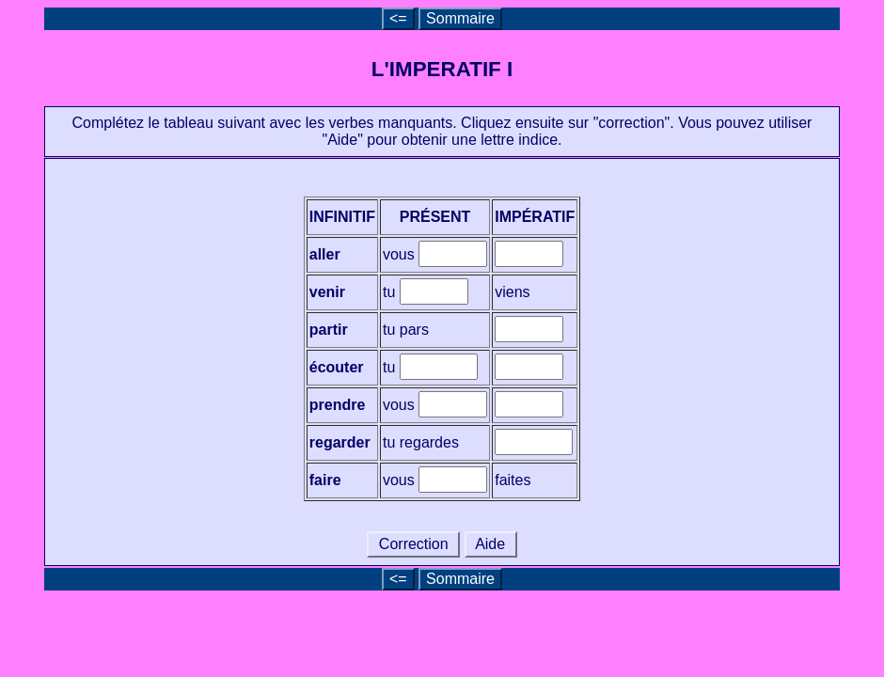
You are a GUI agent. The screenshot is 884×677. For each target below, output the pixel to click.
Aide (491, 544)
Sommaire (460, 18)
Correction (413, 544)
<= (398, 18)
